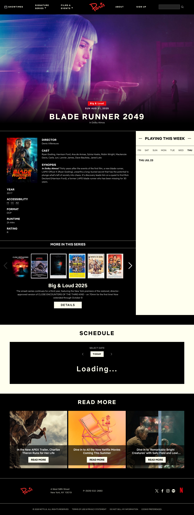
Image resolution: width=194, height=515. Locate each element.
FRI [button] (139, 150)
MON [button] (163, 150)
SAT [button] (147, 150)
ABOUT (119, 7)
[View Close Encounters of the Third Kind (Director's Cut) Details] (20, 266)
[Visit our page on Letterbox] (173, 491)
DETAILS (68, 305)
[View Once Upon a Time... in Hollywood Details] (115, 266)
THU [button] (189, 150)
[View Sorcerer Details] (39, 266)
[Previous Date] (83, 354)
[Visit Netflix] (181, 492)
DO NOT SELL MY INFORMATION (124, 509)
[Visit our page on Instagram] (168, 491)
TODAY (97, 354)
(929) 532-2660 (94, 490)
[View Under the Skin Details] (58, 266)
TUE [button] (172, 150)
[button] (5, 266)
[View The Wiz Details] (77, 266)
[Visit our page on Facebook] (162, 491)
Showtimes (13, 7)
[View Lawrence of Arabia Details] (96, 266)
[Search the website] (169, 7)
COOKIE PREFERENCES (151, 509)
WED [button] (181, 150)
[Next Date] (111, 354)
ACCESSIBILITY (17, 199)
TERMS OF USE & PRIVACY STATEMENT (89, 509)
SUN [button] (155, 150)
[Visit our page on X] (156, 491)
